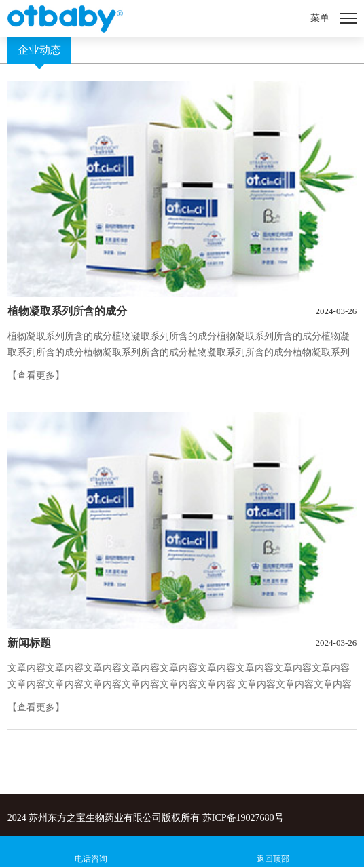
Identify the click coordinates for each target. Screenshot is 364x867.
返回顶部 (273, 859)
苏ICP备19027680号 (243, 818)
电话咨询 (91, 859)
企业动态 (39, 50)
